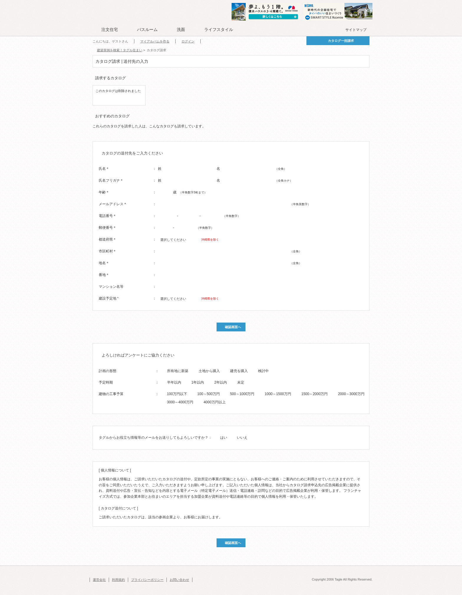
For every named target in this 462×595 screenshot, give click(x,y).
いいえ (242, 437)
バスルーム (147, 29)
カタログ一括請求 (341, 40)
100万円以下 (177, 394)
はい (223, 437)
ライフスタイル (218, 29)
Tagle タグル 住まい (112, 12)
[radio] (163, 370)
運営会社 (99, 579)
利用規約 (118, 579)
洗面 (181, 29)
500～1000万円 (242, 394)
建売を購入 (239, 371)
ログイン (188, 41)
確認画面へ (233, 327)
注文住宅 (109, 29)
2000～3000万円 (351, 394)
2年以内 (220, 382)
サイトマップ (356, 30)
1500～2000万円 (314, 394)
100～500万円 (208, 394)
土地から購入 (209, 371)
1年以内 (198, 382)
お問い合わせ (179, 579)
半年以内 (174, 382)
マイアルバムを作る (154, 41)
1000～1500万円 (278, 394)
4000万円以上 (215, 402)
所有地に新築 (177, 371)
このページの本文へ (104, 0)
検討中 (263, 371)
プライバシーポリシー (147, 579)
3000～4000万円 (180, 402)
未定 (240, 382)
